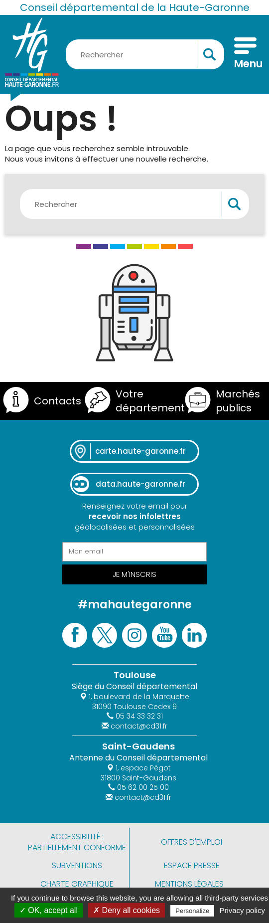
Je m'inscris (134, 574)
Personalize (192, 911)
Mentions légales (189, 884)
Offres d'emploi (191, 842)
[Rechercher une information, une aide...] (145, 54)
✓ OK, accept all (48, 910)
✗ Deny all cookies (126, 910)
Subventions (77, 865)
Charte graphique (77, 884)
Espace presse (192, 865)
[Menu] (245, 54)
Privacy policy (242, 910)
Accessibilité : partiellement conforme (77, 842)
